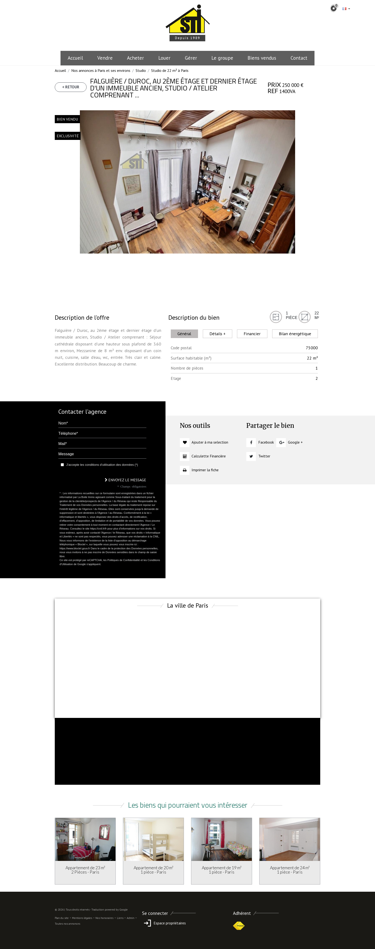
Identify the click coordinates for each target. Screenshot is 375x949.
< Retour (70, 87)
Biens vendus (262, 58)
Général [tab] (184, 333)
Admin (130, 918)
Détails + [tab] (218, 333)
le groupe (222, 58)
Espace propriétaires (164, 923)
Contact (299, 58)
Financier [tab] (252, 333)
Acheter (135, 58)
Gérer (191, 58)
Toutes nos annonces (67, 923)
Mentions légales (82, 918)
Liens (120, 918)
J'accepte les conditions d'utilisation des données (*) (102, 465)
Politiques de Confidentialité (123, 560)
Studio (141, 70)
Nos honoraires (104, 918)
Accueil (75, 58)
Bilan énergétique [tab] (295, 333)
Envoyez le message (125, 479)
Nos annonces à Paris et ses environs (100, 70)
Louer (164, 58)
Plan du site (62, 918)
